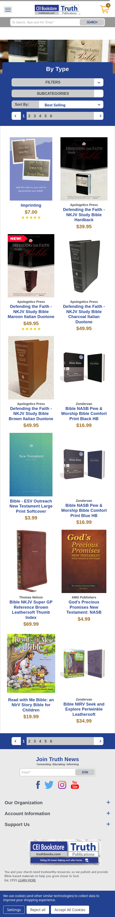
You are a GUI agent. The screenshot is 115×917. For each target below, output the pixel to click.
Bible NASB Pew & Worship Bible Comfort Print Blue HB (84, 510)
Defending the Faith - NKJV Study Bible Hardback (84, 214)
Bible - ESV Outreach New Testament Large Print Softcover (31, 506)
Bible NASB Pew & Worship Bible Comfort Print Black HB (84, 413)
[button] (58, 82)
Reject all (37, 909)
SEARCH (92, 22)
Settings (14, 909)
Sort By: (22, 104)
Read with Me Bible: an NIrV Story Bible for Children (31, 705)
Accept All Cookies (70, 909)
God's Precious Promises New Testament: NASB (83, 607)
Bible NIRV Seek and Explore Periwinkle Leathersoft (83, 709)
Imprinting (31, 205)
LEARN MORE (27, 880)
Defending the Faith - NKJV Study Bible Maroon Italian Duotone (31, 311)
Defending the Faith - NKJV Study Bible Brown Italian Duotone (31, 413)
